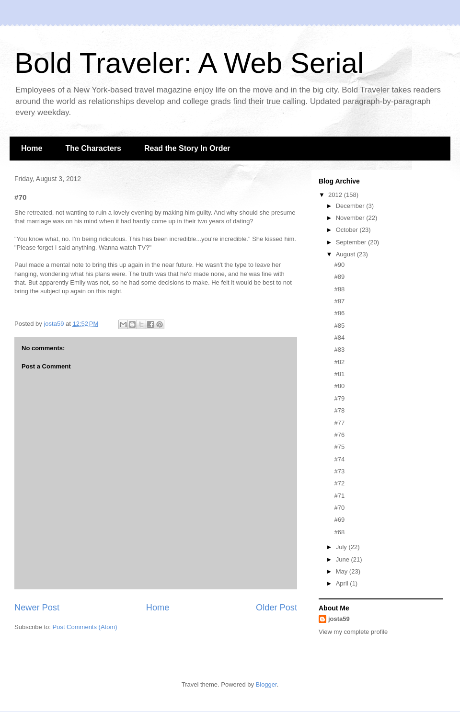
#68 (339, 532)
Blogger (266, 684)
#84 (339, 337)
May (342, 571)
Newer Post (36, 607)
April (343, 583)
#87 (339, 301)
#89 (339, 276)
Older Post (276, 607)
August (346, 254)
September (352, 242)
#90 (339, 264)
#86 (339, 313)
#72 (339, 483)
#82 (339, 362)
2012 (336, 194)
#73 (339, 471)
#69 (339, 519)
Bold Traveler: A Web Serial (189, 63)
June (343, 559)
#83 (339, 349)
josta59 (339, 618)
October (348, 229)
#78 (339, 410)
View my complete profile (353, 631)
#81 (339, 374)
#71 (339, 495)
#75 (339, 446)
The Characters (93, 148)
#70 (339, 507)
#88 (339, 289)
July (342, 547)
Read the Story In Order (187, 148)
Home (31, 148)
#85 (339, 325)
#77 (339, 422)
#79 (339, 398)
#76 (339, 434)
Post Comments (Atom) (85, 627)
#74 (339, 459)
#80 (339, 386)
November (351, 217)
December (351, 205)
